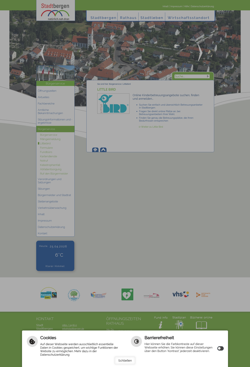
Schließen (125, 360)
